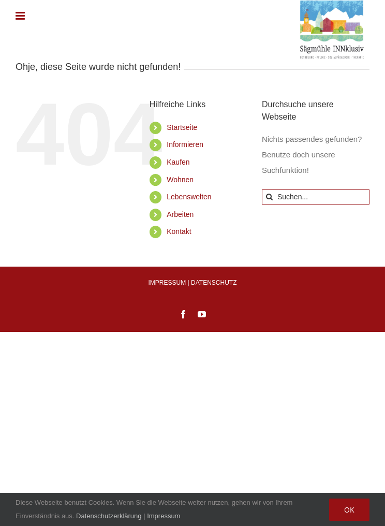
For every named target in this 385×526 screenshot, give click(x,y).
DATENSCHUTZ (213, 282)
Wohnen (180, 180)
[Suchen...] (315, 196)
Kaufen (178, 162)
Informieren (185, 144)
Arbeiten (180, 214)
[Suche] (269, 196)
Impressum (163, 516)
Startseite (182, 127)
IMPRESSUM (167, 282)
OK (349, 510)
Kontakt (179, 231)
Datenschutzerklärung (108, 516)
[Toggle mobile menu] (21, 15)
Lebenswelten (189, 197)
